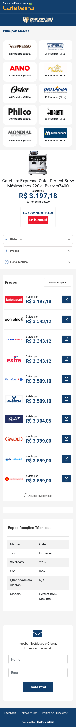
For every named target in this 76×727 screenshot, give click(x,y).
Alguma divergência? (38, 495)
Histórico (38, 239)
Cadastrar (38, 687)
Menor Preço (56, 282)
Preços (38, 251)
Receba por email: (38, 646)
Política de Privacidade (55, 713)
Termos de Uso (28, 713)
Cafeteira (18, 7)
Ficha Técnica (38, 262)
